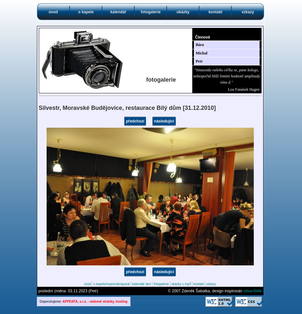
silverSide (252, 291)
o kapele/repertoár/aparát (111, 284)
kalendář (118, 12)
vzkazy (247, 12)
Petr (199, 61)
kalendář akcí (141, 284)
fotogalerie (151, 12)
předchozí (135, 121)
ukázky (182, 12)
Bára (200, 44)
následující (164, 121)
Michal (201, 53)
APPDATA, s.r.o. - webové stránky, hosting (95, 301)
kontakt (215, 12)
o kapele (86, 12)
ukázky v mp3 (181, 284)
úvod (53, 12)
